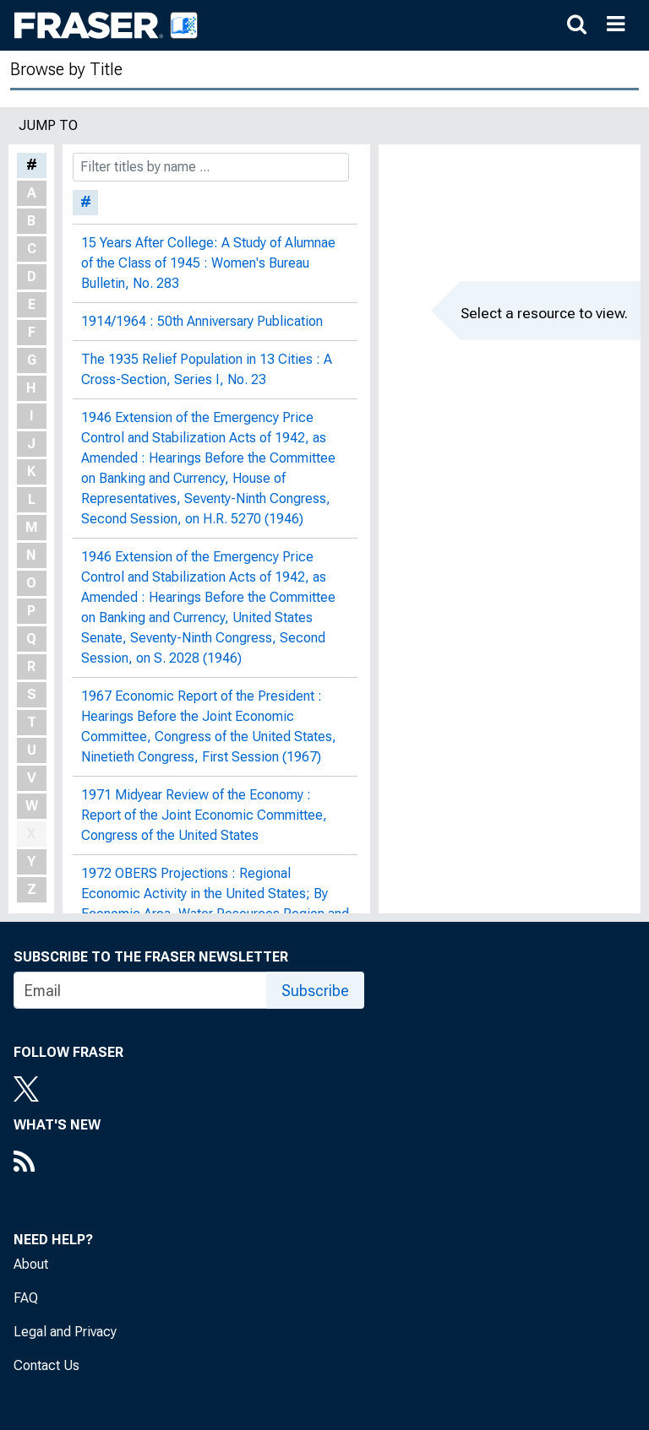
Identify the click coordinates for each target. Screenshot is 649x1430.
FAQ (26, 1298)
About (31, 1264)
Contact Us (46, 1365)
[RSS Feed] (57, 1163)
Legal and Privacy (65, 1332)
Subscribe (315, 990)
